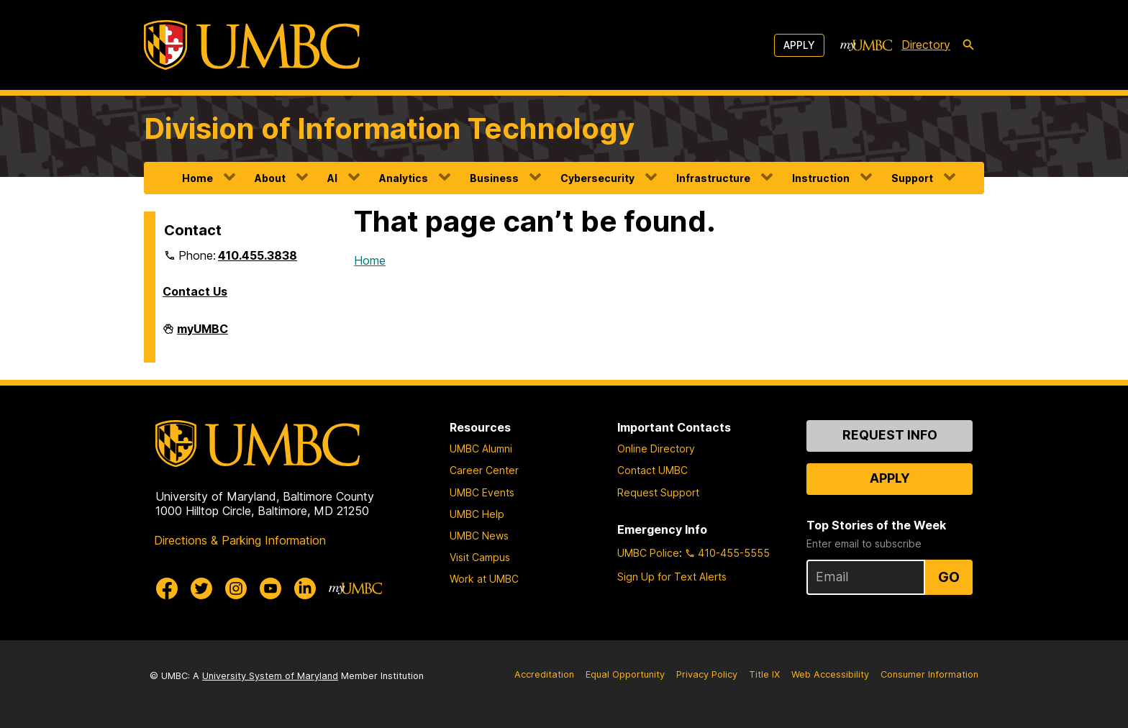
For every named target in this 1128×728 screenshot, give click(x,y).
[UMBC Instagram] (236, 588)
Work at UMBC (484, 579)
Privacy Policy (706, 674)
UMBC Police (648, 553)
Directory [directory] (925, 44)
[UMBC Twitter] (201, 588)
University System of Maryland (270, 675)
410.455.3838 (257, 255)
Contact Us (195, 291)
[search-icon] (968, 45)
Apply (799, 45)
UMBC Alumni (481, 448)
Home (197, 178)
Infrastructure (713, 178)
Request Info (889, 434)
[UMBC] (251, 45)
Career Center (484, 470)
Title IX (764, 674)
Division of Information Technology (389, 128)
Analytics (403, 178)
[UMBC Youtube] (270, 588)
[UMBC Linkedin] (305, 588)
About (270, 178)
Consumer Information (929, 674)
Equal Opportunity (625, 674)
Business (494, 178)
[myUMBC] (866, 45)
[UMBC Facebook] (167, 588)
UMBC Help (477, 514)
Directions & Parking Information (240, 540)
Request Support (658, 492)
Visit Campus (480, 557)
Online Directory (656, 448)
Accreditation (544, 674)
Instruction (821, 178)
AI (332, 178)
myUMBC (202, 334)
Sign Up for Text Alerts (672, 576)
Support (912, 178)
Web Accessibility (830, 674)
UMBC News (479, 535)
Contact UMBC (652, 470)
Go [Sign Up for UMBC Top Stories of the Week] (949, 577)
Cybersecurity (597, 178)
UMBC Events (482, 492)
